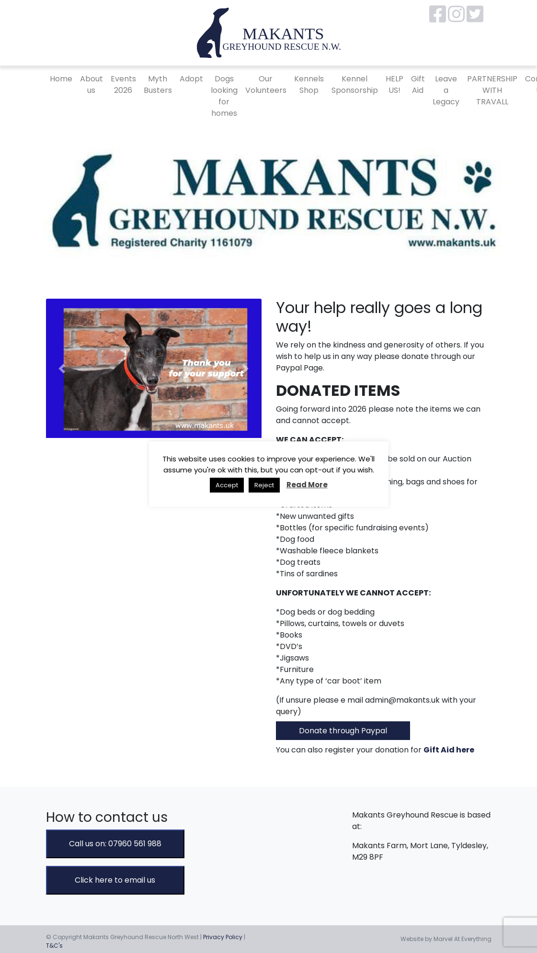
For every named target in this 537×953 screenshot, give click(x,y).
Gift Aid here (448, 749)
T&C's (54, 946)
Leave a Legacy (446, 90)
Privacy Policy (222, 937)
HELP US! (394, 84)
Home (61, 78)
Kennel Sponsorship (354, 84)
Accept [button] (227, 485)
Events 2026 (123, 84)
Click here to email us (115, 880)
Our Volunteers (265, 84)
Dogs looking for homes (224, 96)
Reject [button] (264, 485)
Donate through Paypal (343, 730)
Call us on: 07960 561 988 (115, 843)
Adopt (191, 78)
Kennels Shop (309, 84)
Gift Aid (418, 84)
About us (91, 84)
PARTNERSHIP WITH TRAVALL (492, 90)
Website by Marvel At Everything (445, 939)
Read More (307, 485)
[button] (62, 368)
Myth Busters (158, 84)
